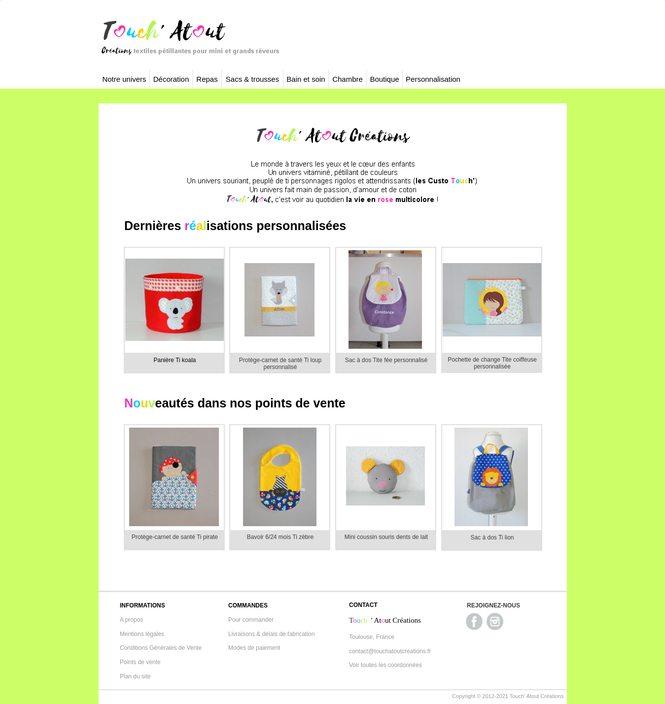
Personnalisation (433, 79)
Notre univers (124, 79)
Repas (206, 79)
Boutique (384, 79)
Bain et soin (305, 79)
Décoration (171, 79)
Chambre (347, 79)
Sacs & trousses (252, 79)
